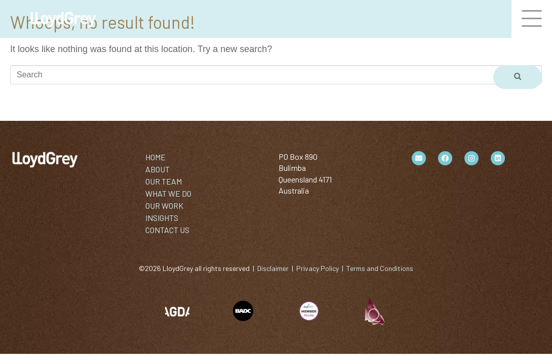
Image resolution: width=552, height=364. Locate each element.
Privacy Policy (317, 268)
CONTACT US (167, 230)
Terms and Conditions (379, 268)
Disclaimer (273, 268)
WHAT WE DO (168, 193)
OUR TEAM (163, 181)
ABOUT (157, 169)
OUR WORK (164, 205)
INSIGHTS (161, 217)
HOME (155, 157)
